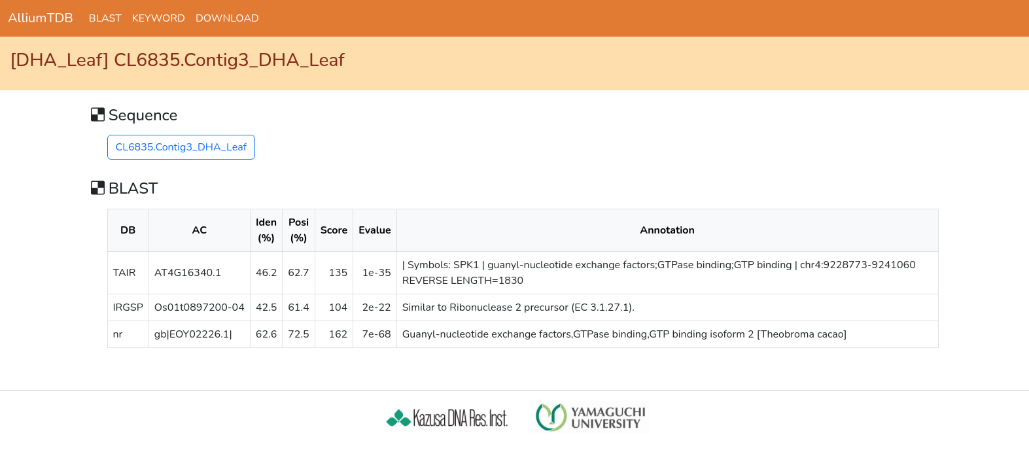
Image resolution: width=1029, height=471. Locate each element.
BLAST (105, 18)
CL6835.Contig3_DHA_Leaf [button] (181, 147)
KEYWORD (158, 18)
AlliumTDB (40, 18)
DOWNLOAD (227, 18)
